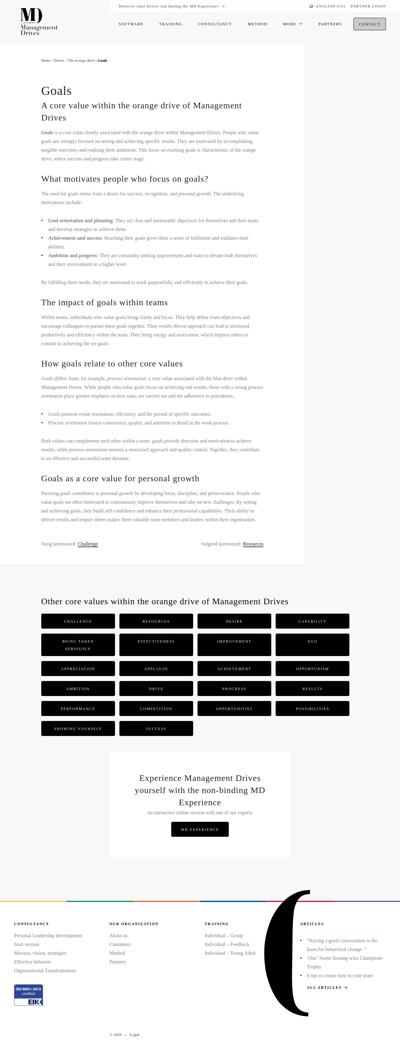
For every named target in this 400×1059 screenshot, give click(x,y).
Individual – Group (224, 935)
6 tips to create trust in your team (340, 975)
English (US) (330, 6)
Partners (117, 961)
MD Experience (200, 829)
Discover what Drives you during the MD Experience (172, 6)
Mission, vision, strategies (40, 953)
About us (118, 935)
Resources (253, 544)
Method (117, 953)
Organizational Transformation (45, 970)
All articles (327, 987)
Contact (370, 25)
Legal (134, 1034)
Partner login (368, 6)
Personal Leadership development (48, 935)
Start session (26, 944)
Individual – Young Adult (230, 953)
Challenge (88, 544)
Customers (120, 944)
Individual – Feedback (227, 944)
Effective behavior (32, 961)
